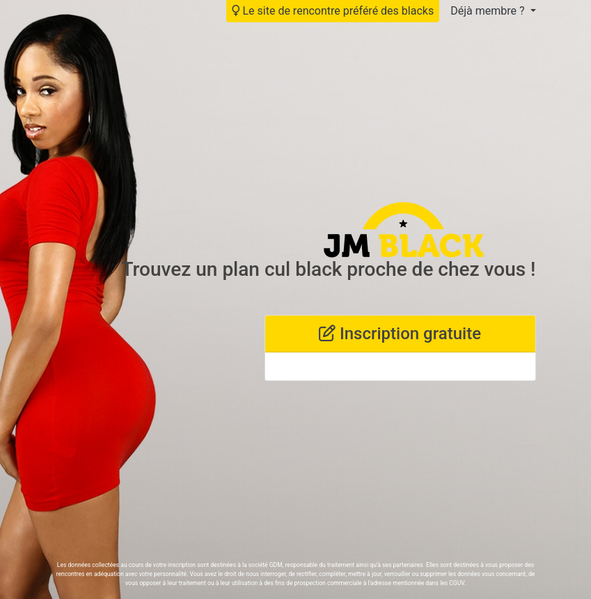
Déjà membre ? (488, 10)
